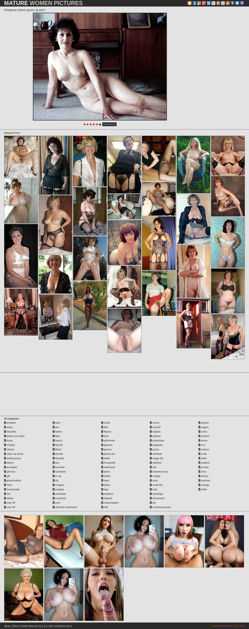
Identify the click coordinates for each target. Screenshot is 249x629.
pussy (154, 449)
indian (8, 498)
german (9, 471)
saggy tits (156, 458)
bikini (57, 449)
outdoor (204, 462)
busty (8, 440)
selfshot (155, 462)
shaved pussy (159, 471)
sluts (154, 480)
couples (58, 489)
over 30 (9, 502)
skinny (203, 476)
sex (153, 467)
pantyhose (157, 440)
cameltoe (59, 471)
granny (106, 449)
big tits (58, 445)
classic (9, 449)
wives (203, 440)
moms (154, 422)
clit (55, 480)
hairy (8, 485)
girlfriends (108, 440)
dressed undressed (65, 507)
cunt (56, 502)
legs (105, 489)
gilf (7, 476)
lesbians (107, 494)
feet (104, 427)
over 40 (9, 507)
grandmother (12, 480)
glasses (107, 445)
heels (105, 458)
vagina (204, 427)
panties (155, 436)
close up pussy (14, 454)
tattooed (204, 480)
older (203, 458)
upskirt (204, 422)
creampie (59, 494)
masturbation (110, 502)
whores (204, 436)
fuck (105, 436)
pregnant (156, 445)
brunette (59, 467)
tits (153, 502)
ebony (9, 462)
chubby (9, 445)
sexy (202, 471)
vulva (203, 431)
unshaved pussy (160, 507)
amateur (10, 422)
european (10, 467)
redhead (156, 454)
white (203, 489)
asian (8, 427)
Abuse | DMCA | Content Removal (21, 626)
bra (56, 462)
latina (105, 485)
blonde (58, 454)
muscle (155, 427)
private (204, 467)
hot (7, 494)
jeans (105, 471)
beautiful (10, 431)
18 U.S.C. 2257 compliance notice (55, 626)
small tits (156, 485)
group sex (108, 454)
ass (56, 427)
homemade (12, 489)
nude (203, 454)
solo (153, 489)
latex (105, 480)
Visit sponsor (109, 124)
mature (204, 449)
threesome (157, 498)
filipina (106, 431)
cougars (58, 485)
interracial (108, 467)
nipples (155, 431)
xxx (202, 445)
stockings (156, 494)
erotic (105, 422)
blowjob (58, 458)
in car (57, 476)
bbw (56, 436)
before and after (14, 436)
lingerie (106, 498)
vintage (204, 485)
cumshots (59, 498)
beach (57, 440)
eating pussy (12, 458)
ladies (106, 476)
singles (155, 476)
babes (57, 431)
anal (56, 422)
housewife (108, 462)
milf (104, 507)
